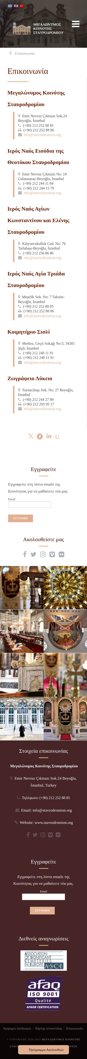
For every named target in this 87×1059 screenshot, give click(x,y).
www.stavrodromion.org (54, 822)
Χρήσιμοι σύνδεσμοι (17, 1028)
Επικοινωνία (74, 1028)
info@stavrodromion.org (42, 135)
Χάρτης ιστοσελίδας (48, 1028)
